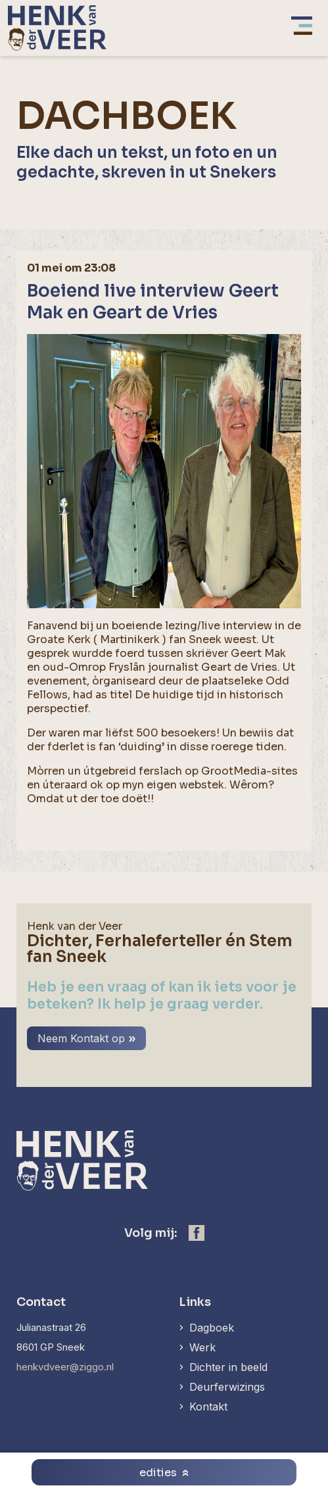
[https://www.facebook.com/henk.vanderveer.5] (196, 1233)
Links (195, 1302)
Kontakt (208, 1406)
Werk (202, 1347)
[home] (57, 28)
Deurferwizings (227, 1386)
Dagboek (211, 1327)
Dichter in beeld (228, 1367)
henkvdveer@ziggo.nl (65, 1366)
